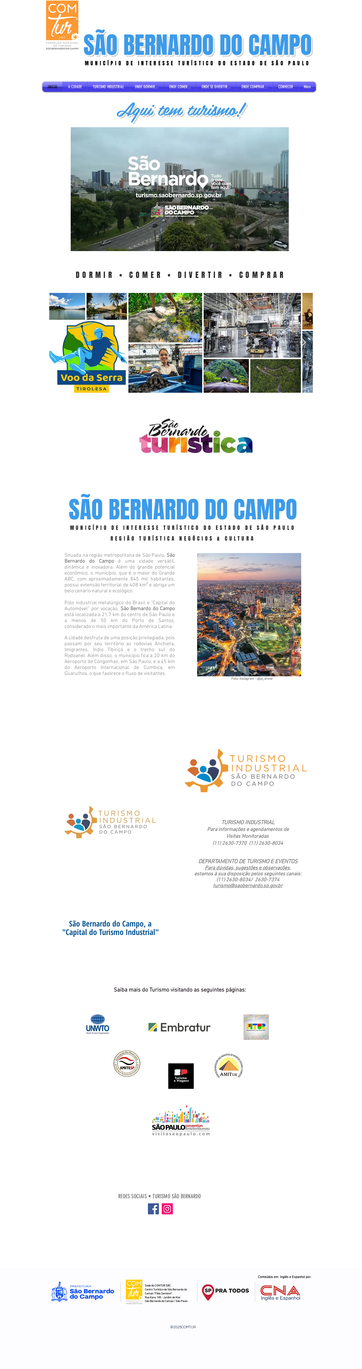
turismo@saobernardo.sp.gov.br (248, 886)
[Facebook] (153, 1208)
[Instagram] (167, 1208)
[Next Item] (303, 342)
